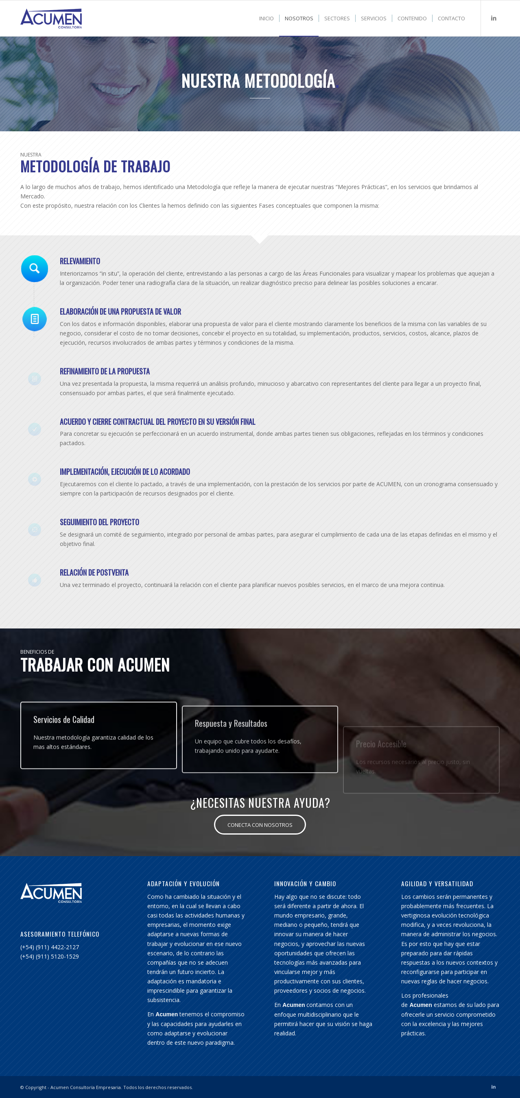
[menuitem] (266, 18)
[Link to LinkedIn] (493, 18)
